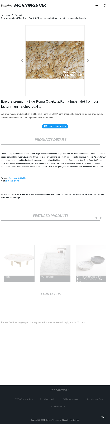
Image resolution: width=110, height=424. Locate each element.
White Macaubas (71, 399)
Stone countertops (63, 194)
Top (103, 417)
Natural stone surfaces (83, 194)
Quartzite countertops (44, 194)
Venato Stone (60, 406)
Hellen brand (49, 399)
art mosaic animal (12, 181)
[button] (97, 6)
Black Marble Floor (96, 399)
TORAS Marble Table (25, 399)
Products (19, 15)
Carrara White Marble (17, 178)
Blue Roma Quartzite (10, 194)
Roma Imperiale (27, 194)
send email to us (55, 126)
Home (7, 15)
